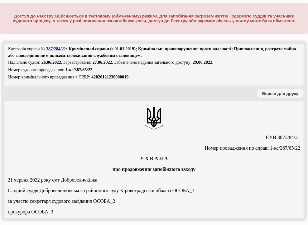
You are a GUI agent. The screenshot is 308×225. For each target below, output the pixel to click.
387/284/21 (56, 49)
